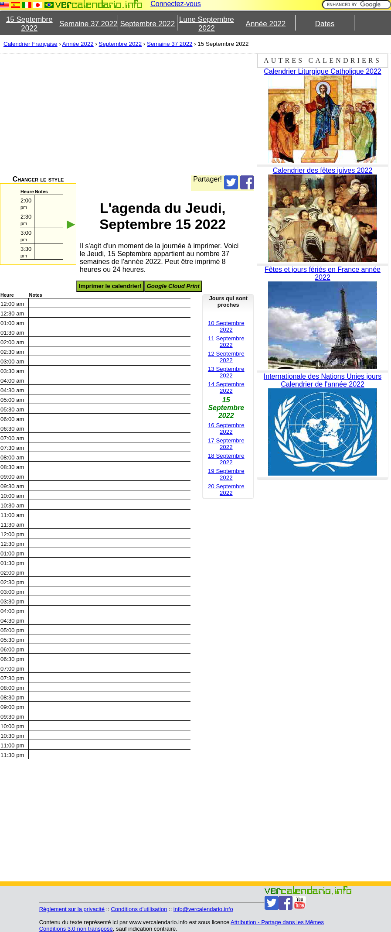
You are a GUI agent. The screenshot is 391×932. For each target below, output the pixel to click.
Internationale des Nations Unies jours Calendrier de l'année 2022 (322, 380)
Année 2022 (266, 24)
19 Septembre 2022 (226, 474)
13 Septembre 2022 (226, 372)
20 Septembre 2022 (226, 489)
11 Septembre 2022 (226, 341)
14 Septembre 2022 (226, 387)
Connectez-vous (175, 3)
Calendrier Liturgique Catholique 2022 (322, 71)
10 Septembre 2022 (226, 326)
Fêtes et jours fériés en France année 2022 (323, 273)
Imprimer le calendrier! (110, 286)
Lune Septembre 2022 (206, 23)
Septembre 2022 (147, 24)
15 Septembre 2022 (29, 23)
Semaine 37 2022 (88, 24)
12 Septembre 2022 (226, 356)
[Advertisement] (127, 114)
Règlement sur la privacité (72, 909)
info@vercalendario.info (203, 909)
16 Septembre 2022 (226, 428)
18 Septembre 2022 (226, 459)
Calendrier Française (30, 44)
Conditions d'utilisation (139, 909)
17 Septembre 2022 (226, 443)
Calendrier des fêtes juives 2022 (323, 170)
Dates (324, 24)
